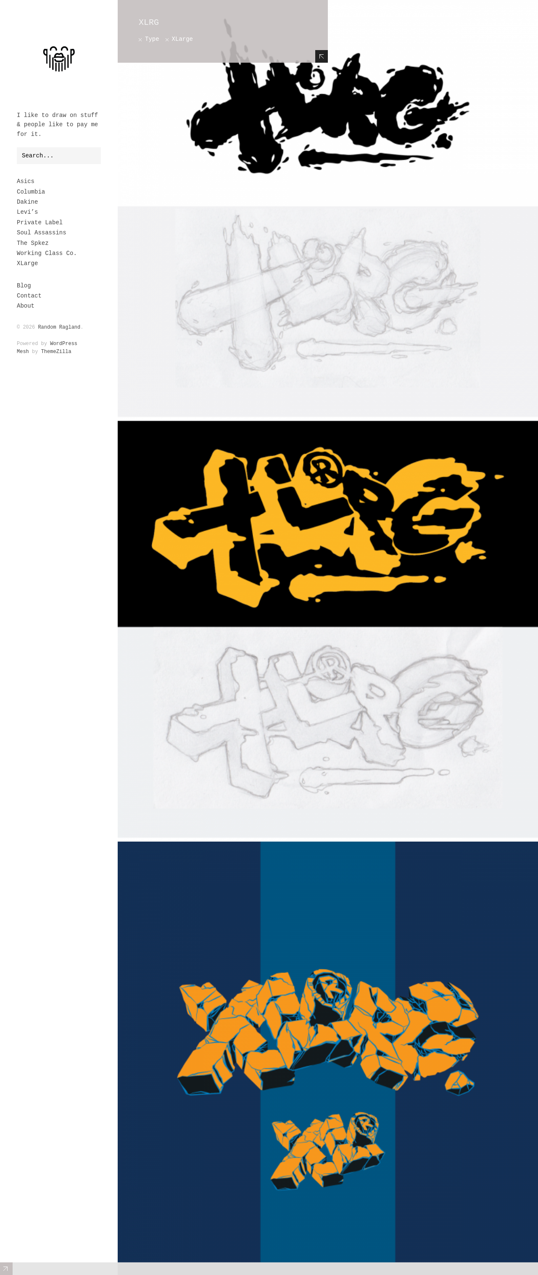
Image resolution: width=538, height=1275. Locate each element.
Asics (25, 181)
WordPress (63, 344)
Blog (24, 285)
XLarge (27, 263)
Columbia (31, 192)
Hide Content (321, 56)
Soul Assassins (41, 232)
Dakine (27, 202)
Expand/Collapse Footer (6, 1268)
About (25, 306)
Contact (29, 295)
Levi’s (27, 212)
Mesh (23, 352)
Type (152, 39)
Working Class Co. (47, 253)
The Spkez (33, 243)
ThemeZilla (56, 352)
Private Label (40, 222)
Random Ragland (59, 327)
